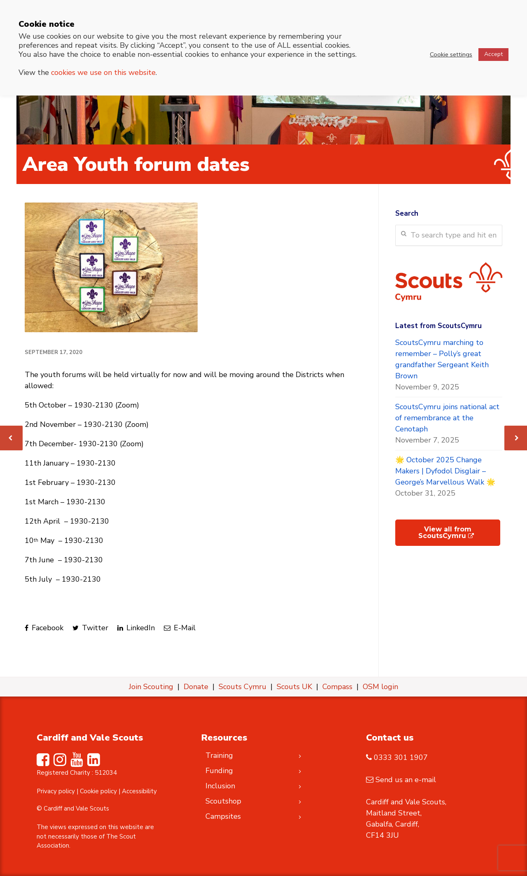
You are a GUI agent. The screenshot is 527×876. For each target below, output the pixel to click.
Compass (337, 687)
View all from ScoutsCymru (446, 532)
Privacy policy (56, 791)
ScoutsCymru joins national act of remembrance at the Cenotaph (447, 418)
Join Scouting (151, 687)
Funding (219, 771)
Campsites (223, 816)
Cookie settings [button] (451, 54)
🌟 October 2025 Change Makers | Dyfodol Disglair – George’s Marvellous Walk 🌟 (445, 471)
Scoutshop (223, 801)
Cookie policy (98, 791)
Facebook (44, 628)
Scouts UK (294, 687)
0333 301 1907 (401, 757)
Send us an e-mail (405, 780)
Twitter (90, 628)
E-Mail (180, 628)
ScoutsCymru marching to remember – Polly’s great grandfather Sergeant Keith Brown (442, 359)
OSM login (380, 687)
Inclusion (220, 786)
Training (219, 755)
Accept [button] (493, 54)
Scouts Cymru (242, 687)
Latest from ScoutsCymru (438, 326)
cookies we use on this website (103, 72)
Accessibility (139, 791)
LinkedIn (136, 628)
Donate (196, 687)
